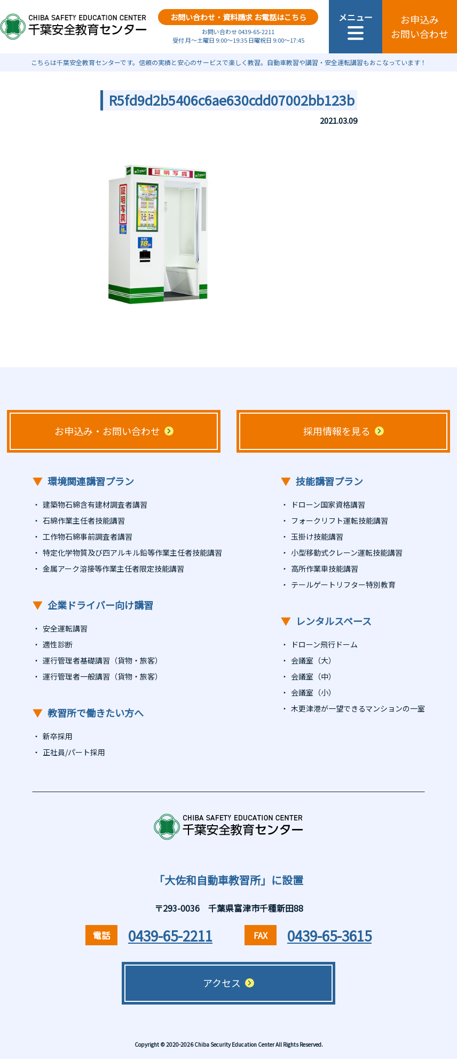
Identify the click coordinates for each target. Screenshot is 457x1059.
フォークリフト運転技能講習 (339, 520)
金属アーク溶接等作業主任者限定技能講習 (113, 568)
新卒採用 (58, 736)
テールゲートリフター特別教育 (343, 584)
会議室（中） (313, 676)
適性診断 (58, 644)
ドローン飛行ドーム (324, 644)
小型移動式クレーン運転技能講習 (347, 552)
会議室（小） (313, 692)
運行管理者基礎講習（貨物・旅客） (102, 660)
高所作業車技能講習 (324, 568)
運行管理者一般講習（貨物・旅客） (102, 676)
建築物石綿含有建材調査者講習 (95, 504)
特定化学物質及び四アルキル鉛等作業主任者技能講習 (132, 552)
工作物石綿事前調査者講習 (87, 536)
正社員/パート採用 (74, 752)
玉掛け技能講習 (317, 536)
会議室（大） (313, 660)
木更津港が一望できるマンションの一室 (358, 708)
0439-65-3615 (329, 935)
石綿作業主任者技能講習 (84, 520)
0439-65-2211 (170, 935)
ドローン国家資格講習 (328, 504)
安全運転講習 (65, 628)
